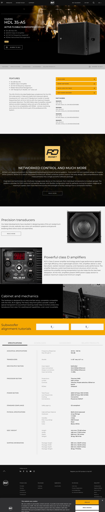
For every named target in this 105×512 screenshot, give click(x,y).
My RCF (87, 2)
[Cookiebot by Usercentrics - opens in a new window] (10, 509)
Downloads (26, 66)
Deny (87, 501)
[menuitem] (20, 3)
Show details (84, 508)
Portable (22, 486)
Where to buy (15, 47)
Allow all (87, 490)
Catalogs (40, 486)
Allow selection (87, 496)
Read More (11, 233)
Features (5, 66)
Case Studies (58, 486)
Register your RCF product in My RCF (81, 471)
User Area (74, 486)
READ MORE (52, 193)
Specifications (15, 66)
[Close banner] (102, 488)
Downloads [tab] (40, 343)
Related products (49, 66)
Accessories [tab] (65, 343)
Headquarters (97, 486)
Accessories (37, 66)
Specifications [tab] (15, 343)
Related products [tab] (90, 343)
